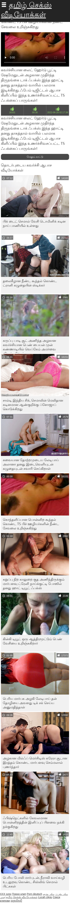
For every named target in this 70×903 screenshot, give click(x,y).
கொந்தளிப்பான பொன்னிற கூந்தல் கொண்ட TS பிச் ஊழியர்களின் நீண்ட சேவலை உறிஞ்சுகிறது (31, 523)
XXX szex (5, 894)
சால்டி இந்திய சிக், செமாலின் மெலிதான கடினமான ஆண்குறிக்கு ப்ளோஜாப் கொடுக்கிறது (33, 404)
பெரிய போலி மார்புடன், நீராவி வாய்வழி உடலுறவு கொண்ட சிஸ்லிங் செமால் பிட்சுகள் (34, 881)
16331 (12, 112)
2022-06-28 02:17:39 (57, 112)
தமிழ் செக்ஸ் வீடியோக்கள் (22, 897)
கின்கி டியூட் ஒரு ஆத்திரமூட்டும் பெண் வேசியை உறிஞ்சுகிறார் (32, 641)
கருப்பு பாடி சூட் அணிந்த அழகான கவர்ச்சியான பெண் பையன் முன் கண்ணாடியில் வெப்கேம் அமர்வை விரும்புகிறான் (29, 345)
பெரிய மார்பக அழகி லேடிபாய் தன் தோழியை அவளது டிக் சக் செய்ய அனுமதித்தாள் (30, 702)
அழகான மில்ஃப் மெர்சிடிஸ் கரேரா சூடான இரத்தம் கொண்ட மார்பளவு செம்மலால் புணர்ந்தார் (35, 762)
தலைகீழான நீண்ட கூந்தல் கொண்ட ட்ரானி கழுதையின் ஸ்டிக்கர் (30, 283)
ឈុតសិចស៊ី (16, 900)
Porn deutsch (34, 894)
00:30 (35, 112)
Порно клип (19, 894)
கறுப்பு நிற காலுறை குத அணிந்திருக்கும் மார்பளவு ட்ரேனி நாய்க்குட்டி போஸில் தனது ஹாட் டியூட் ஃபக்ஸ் (33, 583)
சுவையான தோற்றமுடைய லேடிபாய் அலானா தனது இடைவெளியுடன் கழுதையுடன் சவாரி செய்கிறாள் (31, 464)
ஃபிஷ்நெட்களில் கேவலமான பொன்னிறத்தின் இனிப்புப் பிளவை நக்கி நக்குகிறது (33, 822)
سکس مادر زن (61, 894)
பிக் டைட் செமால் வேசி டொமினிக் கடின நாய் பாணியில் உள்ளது (34, 223)
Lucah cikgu (45, 897)
